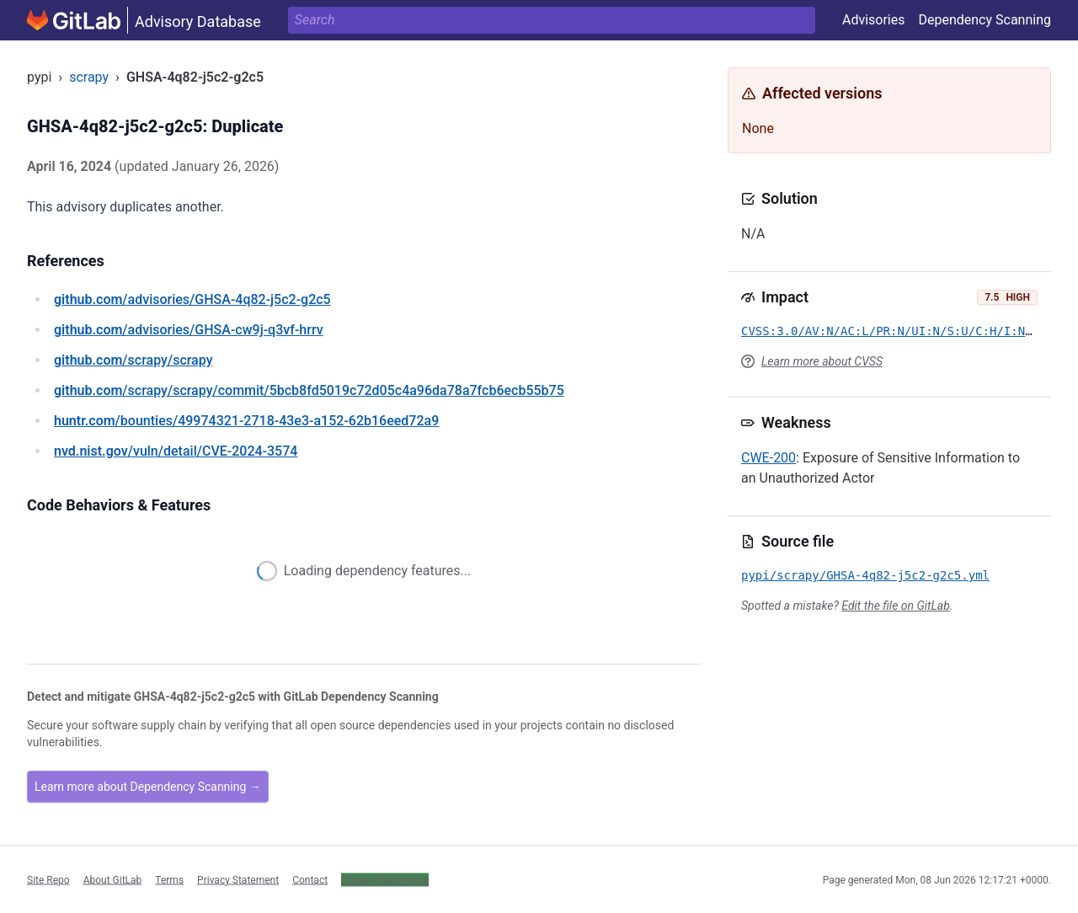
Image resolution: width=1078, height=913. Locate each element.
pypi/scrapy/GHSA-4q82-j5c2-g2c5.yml (865, 575)
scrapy (89, 77)
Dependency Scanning (984, 20)
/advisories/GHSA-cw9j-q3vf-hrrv (188, 330)
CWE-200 (768, 458)
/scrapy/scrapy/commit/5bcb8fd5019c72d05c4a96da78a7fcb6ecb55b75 (309, 390)
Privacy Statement (238, 879)
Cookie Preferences (385, 879)
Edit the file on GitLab (895, 605)
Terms (169, 879)
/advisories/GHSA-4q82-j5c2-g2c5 (192, 299)
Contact (310, 879)
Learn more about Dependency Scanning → (148, 786)
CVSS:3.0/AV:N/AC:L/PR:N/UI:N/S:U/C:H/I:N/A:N (897, 331)
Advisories (873, 20)
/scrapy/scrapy (133, 360)
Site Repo (48, 879)
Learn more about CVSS (822, 361)
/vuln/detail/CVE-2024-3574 (175, 451)
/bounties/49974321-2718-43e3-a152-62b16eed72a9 (246, 421)
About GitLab (112, 879)
